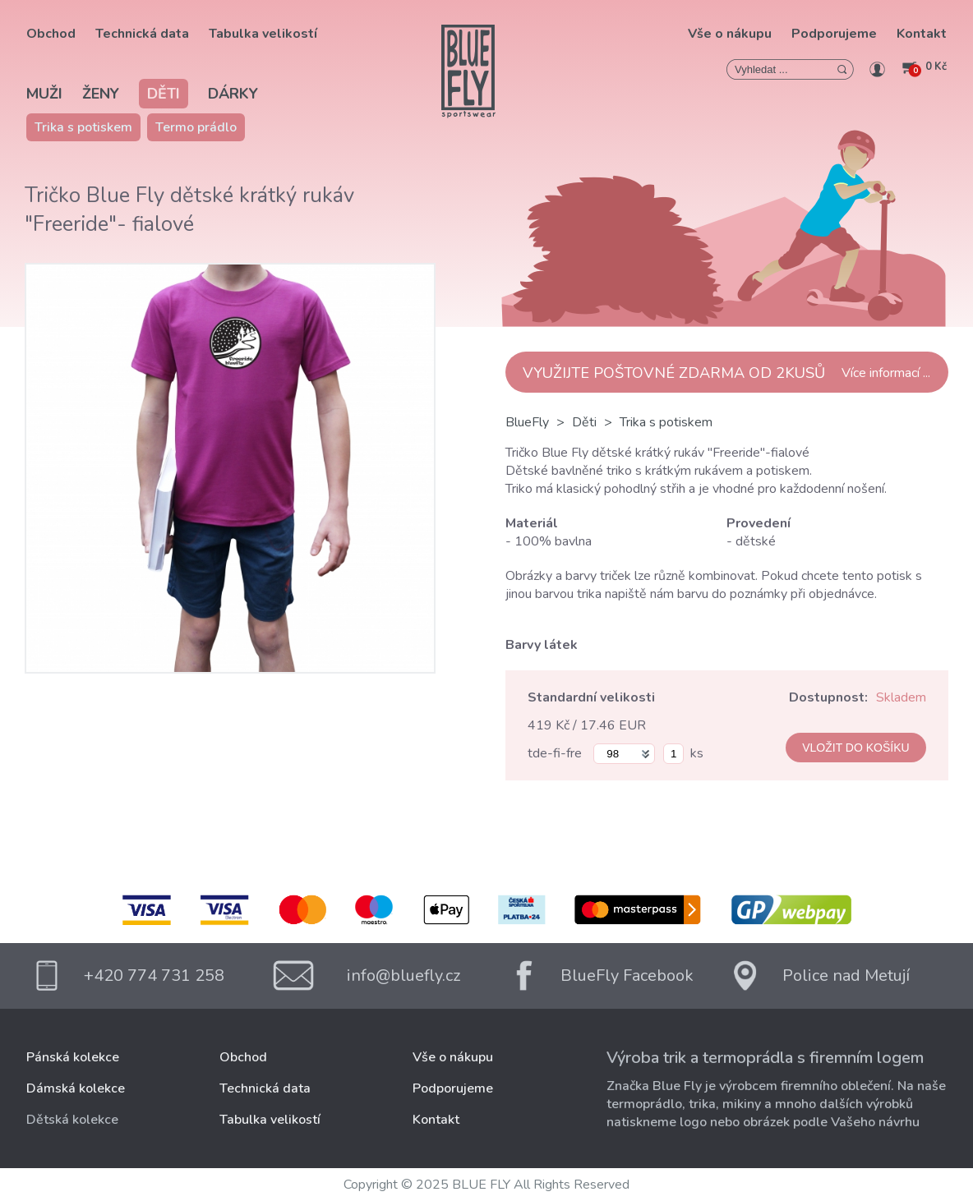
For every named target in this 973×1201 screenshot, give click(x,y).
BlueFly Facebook (627, 975)
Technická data (142, 34)
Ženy (100, 94)
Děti (163, 94)
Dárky (233, 94)
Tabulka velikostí (263, 34)
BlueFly (527, 422)
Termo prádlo (196, 127)
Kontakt (922, 34)
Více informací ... (886, 373)
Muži (44, 94)
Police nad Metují (846, 975)
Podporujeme (834, 34)
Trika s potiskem (83, 127)
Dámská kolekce (75, 1088)
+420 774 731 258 (154, 975)
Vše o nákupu (730, 34)
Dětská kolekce (72, 1120)
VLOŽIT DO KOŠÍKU (855, 747)
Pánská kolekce (72, 1057)
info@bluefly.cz (403, 975)
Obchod (51, 34)
